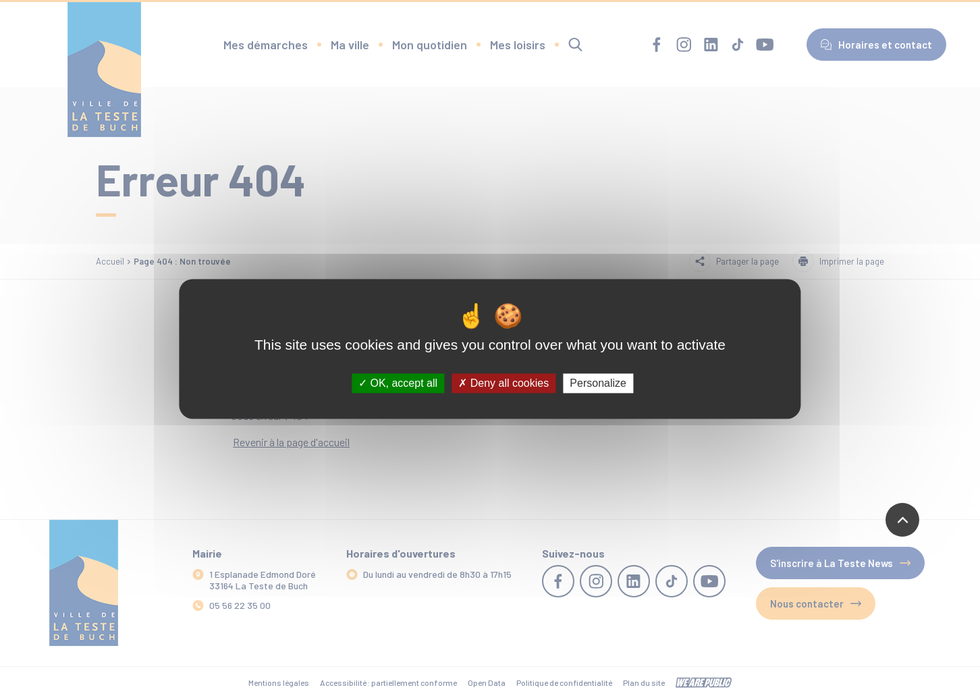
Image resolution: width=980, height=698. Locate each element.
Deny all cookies (503, 383)
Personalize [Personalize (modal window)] (598, 383)
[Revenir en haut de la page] (902, 520)
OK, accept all (397, 383)
